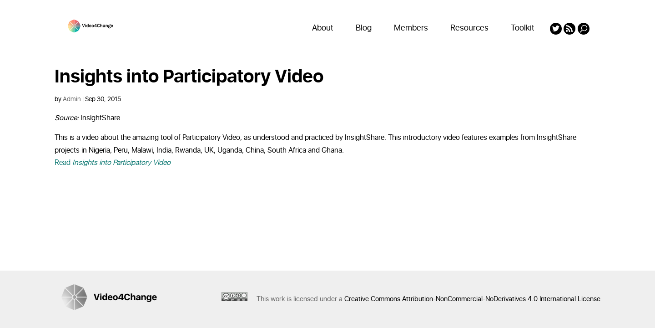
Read (113, 162)
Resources (469, 28)
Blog (364, 28)
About (322, 28)
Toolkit (522, 28)
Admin (72, 99)
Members (411, 28)
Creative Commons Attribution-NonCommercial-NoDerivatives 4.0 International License (472, 299)
